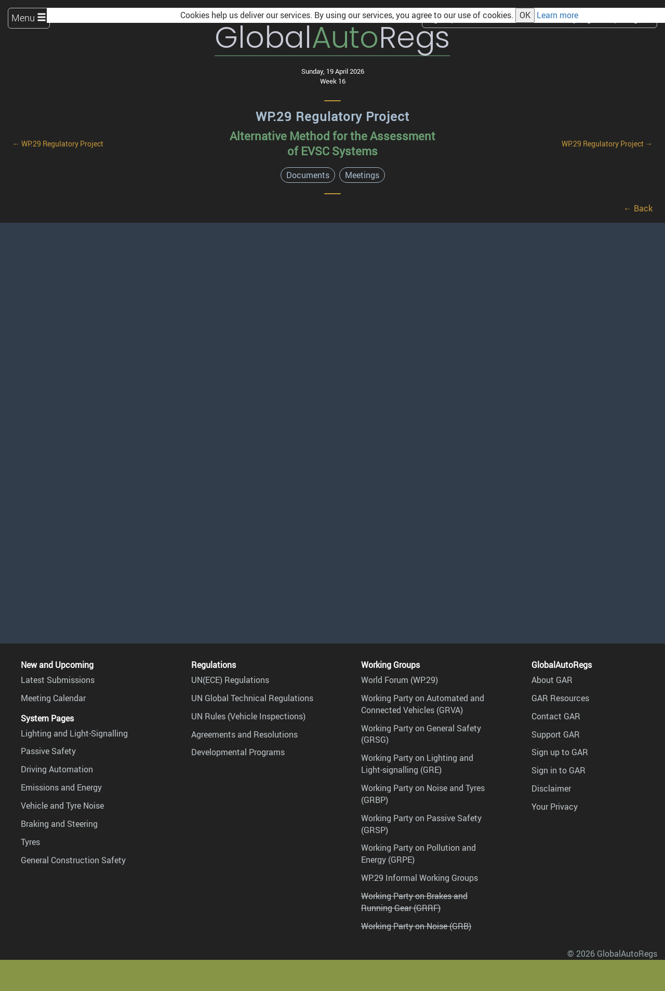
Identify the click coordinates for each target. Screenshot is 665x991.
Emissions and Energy (61, 787)
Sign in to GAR (558, 770)
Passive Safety (48, 751)
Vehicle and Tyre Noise (62, 805)
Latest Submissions (58, 680)
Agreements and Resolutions (244, 734)
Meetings (362, 175)
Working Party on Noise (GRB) (416, 926)
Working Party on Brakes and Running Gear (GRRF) (414, 902)
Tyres (30, 842)
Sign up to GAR (559, 752)
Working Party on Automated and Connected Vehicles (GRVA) (422, 704)
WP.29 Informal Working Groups (419, 877)
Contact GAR (555, 716)
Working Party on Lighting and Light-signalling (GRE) (417, 763)
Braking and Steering (59, 823)
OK (525, 15)
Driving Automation (57, 769)
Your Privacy (554, 806)
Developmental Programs (238, 752)
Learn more (557, 15)
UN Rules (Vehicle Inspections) (248, 716)
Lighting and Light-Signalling (74, 733)
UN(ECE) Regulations (230, 680)
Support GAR (555, 734)
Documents (307, 175)
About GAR (552, 680)
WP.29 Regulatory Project (332, 116)
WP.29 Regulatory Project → (607, 144)
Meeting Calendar (53, 698)
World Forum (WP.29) (399, 680)
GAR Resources (560, 698)
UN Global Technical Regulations (252, 698)
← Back (638, 208)
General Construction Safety (73, 860)
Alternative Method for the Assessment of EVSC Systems (332, 143)
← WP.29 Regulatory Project (57, 144)
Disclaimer (551, 788)
